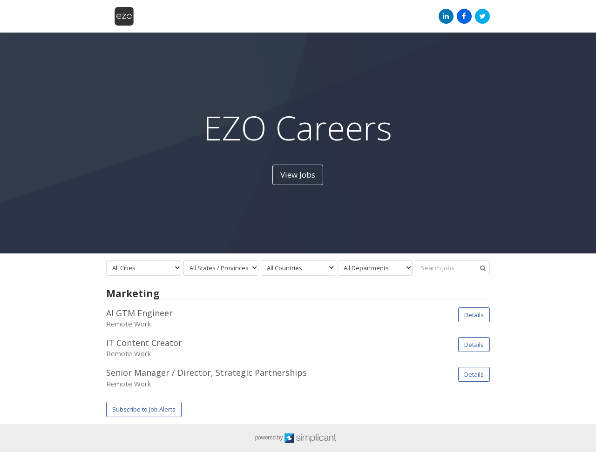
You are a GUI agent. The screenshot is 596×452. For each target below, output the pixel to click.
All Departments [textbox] (366, 268)
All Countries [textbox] (284, 268)
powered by (298, 438)
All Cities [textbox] (123, 268)
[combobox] (143, 268)
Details (474, 315)
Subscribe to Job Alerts (144, 409)
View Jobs (297, 174)
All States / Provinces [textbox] (219, 268)
